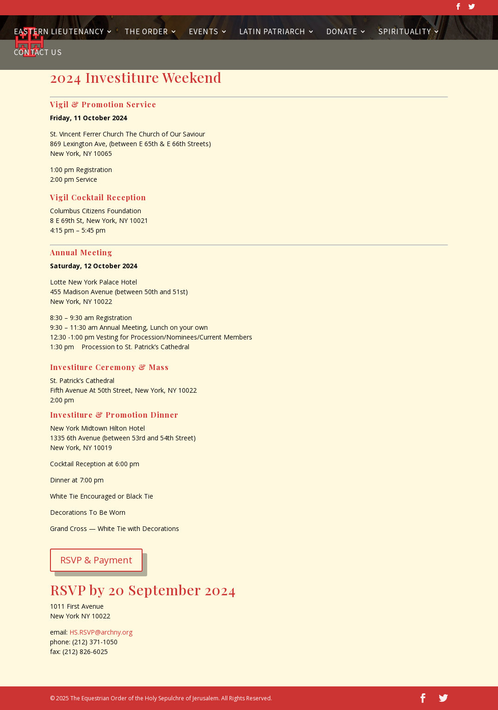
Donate (341, 32)
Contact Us (38, 53)
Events (203, 32)
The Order (146, 32)
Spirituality (404, 32)
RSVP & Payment (96, 560)
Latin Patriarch (272, 32)
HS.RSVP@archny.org (100, 632)
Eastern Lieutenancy (59, 32)
